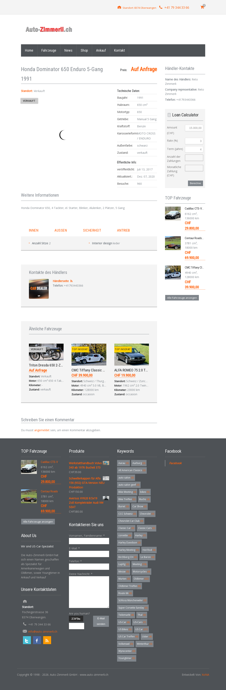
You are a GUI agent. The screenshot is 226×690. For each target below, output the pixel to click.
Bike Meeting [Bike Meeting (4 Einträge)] (127, 492)
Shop (84, 50)
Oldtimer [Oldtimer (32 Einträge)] (141, 578)
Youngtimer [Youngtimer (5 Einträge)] (126, 658)
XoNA (205, 674)
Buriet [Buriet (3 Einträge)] (123, 506)
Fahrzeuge (48, 50)
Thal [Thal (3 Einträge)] (142, 615)
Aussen (60, 230)
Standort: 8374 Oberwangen (139, 8)
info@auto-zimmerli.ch (42, 631)
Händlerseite (61, 281)
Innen (34, 230)
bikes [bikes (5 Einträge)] (144, 492)
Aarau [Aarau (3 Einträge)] (123, 463)
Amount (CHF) (172, 130)
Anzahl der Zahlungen (173, 159)
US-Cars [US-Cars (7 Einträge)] (140, 622)
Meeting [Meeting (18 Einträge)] (139, 564)
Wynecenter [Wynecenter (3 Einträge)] (126, 651)
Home (29, 50)
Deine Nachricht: (80, 574)
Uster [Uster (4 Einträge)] (147, 636)
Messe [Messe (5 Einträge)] (123, 571)
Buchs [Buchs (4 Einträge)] (144, 499)
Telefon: (75, 561)
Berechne (195, 183)
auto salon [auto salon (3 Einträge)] (126, 477)
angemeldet (42, 430)
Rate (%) (172, 140)
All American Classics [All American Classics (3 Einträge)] (131, 470)
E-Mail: (74, 548)
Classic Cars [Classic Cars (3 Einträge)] (146, 528)
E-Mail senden (101, 621)
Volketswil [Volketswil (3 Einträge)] (125, 644)
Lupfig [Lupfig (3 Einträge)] (123, 564)
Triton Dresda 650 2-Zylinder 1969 (53, 365)
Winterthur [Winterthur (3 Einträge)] (144, 644)
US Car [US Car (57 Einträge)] (141, 629)
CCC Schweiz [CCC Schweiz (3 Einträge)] (127, 513)
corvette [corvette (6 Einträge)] (124, 535)
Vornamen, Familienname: (87, 535)
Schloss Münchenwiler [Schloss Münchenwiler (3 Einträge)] (132, 600)
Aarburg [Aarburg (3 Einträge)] (139, 463)
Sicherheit (92, 230)
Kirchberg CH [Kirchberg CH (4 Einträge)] (127, 557)
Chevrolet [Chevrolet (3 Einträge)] (147, 513)
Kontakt (119, 50)
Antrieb (123, 230)
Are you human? (79, 613)
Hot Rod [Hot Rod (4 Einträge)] (149, 550)
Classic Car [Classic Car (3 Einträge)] (126, 528)
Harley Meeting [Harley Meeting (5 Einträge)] (128, 550)
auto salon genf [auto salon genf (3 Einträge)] (128, 484)
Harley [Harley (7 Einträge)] (140, 535)
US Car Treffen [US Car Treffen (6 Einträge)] (128, 636)
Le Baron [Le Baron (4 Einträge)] (147, 557)
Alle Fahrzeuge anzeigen (182, 298)
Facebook (175, 463)
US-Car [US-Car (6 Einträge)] (124, 622)
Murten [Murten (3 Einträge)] (124, 578)
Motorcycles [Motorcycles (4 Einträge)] (141, 571)
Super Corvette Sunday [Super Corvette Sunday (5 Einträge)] (132, 607)
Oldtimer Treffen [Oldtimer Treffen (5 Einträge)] (129, 586)
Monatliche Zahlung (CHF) (174, 171)
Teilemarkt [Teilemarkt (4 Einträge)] (126, 615)
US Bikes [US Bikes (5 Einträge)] (124, 629)
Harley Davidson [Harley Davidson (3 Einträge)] (129, 542)
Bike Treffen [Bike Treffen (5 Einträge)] (126, 499)
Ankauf (101, 50)
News (68, 50)
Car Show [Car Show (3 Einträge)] (139, 506)
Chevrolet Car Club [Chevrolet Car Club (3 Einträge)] (130, 521)
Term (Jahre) (175, 149)
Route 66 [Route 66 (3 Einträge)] (125, 593)
